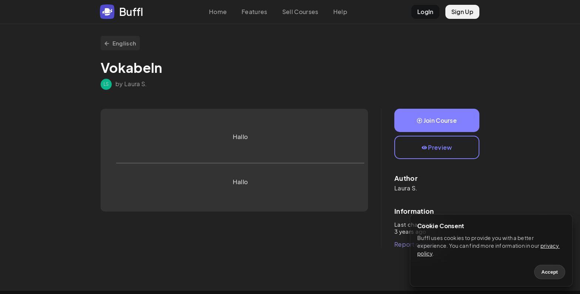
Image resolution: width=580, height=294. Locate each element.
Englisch (120, 43)
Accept (550, 272)
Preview (437, 147)
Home (218, 12)
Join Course (437, 120)
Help (340, 12)
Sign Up (462, 12)
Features (254, 12)
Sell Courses (300, 12)
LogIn (425, 12)
